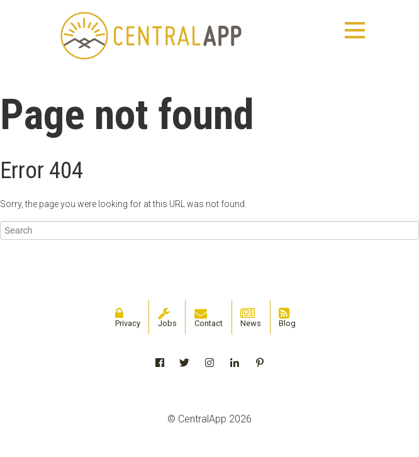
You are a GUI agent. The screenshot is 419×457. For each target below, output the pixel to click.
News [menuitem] (250, 317)
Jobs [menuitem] (167, 317)
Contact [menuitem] (208, 317)
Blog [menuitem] (287, 317)
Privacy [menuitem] (127, 317)
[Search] (209, 230)
